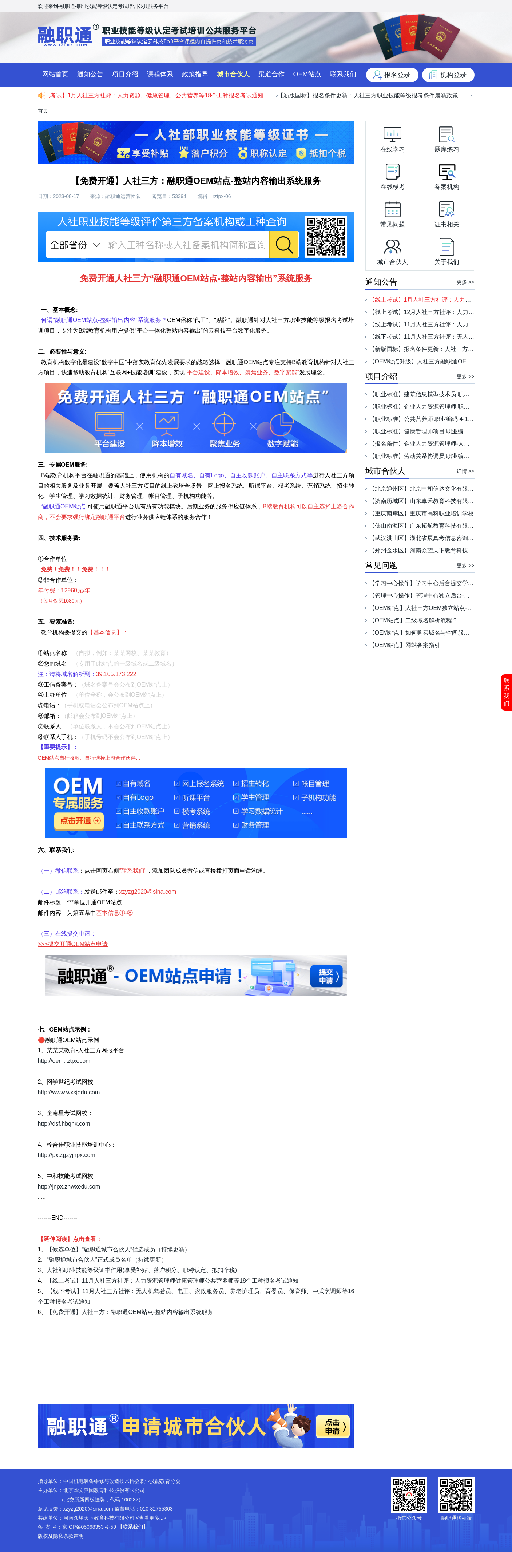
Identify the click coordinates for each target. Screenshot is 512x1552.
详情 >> (465, 471)
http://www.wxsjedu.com (69, 1092)
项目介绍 (125, 74)
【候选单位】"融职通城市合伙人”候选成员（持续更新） (118, 1249)
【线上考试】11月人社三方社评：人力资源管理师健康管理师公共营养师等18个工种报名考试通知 (172, 1281)
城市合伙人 (233, 74)
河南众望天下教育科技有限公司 (99, 1518)
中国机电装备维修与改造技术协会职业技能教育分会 (121, 1481)
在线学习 (392, 137)
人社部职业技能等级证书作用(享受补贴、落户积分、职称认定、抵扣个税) (142, 1270)
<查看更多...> (151, 1518)
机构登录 (453, 75)
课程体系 (160, 74)
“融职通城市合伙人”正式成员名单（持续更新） (107, 1260)
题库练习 (446, 137)
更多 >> (465, 282)
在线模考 (392, 175)
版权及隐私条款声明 (61, 1536)
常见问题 (392, 212)
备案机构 (446, 175)
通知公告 (90, 74)
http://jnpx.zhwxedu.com (69, 1186)
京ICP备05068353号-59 (89, 1527)
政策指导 (195, 74)
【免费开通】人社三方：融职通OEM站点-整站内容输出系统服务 (130, 1312)
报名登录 (397, 75)
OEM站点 (307, 74)
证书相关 (446, 212)
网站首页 (55, 74)
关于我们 (446, 250)
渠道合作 (271, 74)
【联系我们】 (133, 1527)
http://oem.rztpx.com (64, 1061)
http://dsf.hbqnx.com (64, 1124)
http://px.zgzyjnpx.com (66, 1155)
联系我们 (506, 692)
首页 (43, 111)
